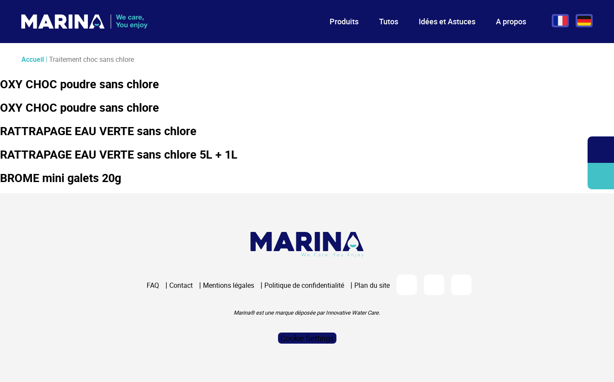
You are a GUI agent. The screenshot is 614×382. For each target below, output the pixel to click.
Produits (344, 21)
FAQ (153, 285)
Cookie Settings (307, 338)
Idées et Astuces (447, 21)
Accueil (32, 59)
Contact (181, 285)
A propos (511, 21)
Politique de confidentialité (304, 285)
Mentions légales (228, 285)
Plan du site (372, 285)
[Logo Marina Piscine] (307, 245)
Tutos (388, 21)
